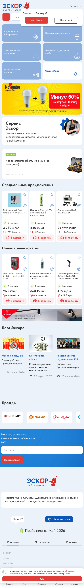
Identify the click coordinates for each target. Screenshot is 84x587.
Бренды (9, 387)
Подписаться (12, 445)
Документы (8, 553)
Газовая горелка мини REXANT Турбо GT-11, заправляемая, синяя (68, 276)
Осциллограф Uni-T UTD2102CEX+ (66, 211)
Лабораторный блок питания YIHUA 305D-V (14, 211)
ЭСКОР (6, 538)
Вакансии (7, 548)
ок (42, 579)
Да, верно (36, 20)
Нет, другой (66, 20)
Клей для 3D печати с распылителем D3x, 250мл (40, 276)
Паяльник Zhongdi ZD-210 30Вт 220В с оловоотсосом (41, 212)
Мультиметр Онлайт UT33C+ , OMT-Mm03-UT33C (13, 276)
